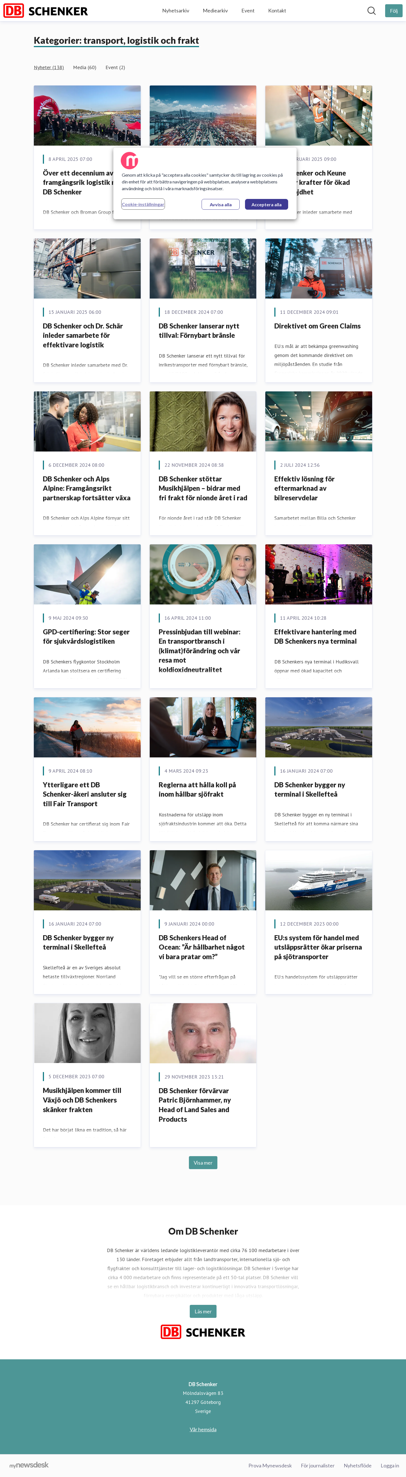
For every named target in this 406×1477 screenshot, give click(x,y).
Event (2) (115, 67)
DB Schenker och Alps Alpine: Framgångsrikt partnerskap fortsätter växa (87, 488)
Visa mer (203, 1163)
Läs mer (203, 1311)
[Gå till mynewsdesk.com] (29, 1465)
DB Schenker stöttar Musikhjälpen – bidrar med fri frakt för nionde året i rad (203, 488)
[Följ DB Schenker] (394, 10)
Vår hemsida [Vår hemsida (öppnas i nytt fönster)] (203, 1429)
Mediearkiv (215, 10)
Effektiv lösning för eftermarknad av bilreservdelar (304, 488)
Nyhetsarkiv (175, 10)
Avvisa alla (221, 204)
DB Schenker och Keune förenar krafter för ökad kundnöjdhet (312, 182)
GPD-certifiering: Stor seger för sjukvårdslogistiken (86, 636)
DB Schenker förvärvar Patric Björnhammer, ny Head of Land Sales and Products (195, 1104)
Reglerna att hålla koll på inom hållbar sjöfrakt (197, 789)
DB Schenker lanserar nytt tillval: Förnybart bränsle (199, 330)
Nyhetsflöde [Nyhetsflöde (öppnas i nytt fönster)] (358, 1465)
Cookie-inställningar (143, 204)
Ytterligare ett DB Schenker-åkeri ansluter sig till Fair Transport (85, 794)
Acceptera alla (266, 204)
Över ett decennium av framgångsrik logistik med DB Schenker (84, 182)
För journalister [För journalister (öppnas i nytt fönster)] (318, 1465)
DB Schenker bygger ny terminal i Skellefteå (309, 789)
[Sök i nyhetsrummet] (371, 10)
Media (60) (84, 67)
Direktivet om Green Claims (317, 326)
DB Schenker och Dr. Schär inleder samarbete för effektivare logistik (83, 335)
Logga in (390, 1465)
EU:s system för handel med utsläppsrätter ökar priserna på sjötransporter (318, 947)
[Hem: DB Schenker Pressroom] (45, 10)
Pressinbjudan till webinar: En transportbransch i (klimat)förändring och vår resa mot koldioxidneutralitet (199, 651)
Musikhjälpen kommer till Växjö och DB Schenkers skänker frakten (82, 1099)
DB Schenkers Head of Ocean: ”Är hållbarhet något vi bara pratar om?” (202, 947)
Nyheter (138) (49, 67)
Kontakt (277, 10)
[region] (205, 183)
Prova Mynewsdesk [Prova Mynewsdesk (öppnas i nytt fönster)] (270, 1465)
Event (248, 10)
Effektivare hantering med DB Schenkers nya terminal (315, 636)
